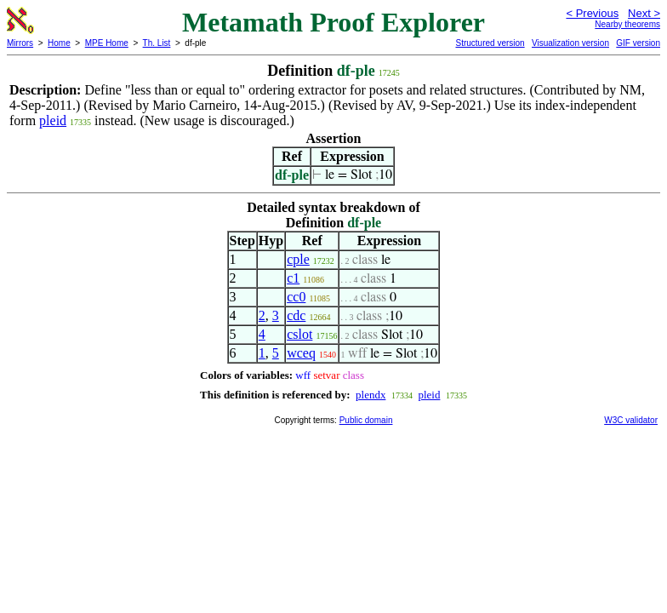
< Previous (592, 13)
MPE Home (106, 43)
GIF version (638, 43)
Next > (644, 13)
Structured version (489, 43)
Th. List (157, 43)
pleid (52, 120)
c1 (293, 278)
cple (298, 259)
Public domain (366, 420)
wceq (301, 353)
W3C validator (631, 420)
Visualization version (570, 43)
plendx (370, 394)
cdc (296, 315)
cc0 (296, 296)
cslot (299, 334)
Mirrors (20, 43)
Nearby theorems (627, 24)
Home (59, 43)
